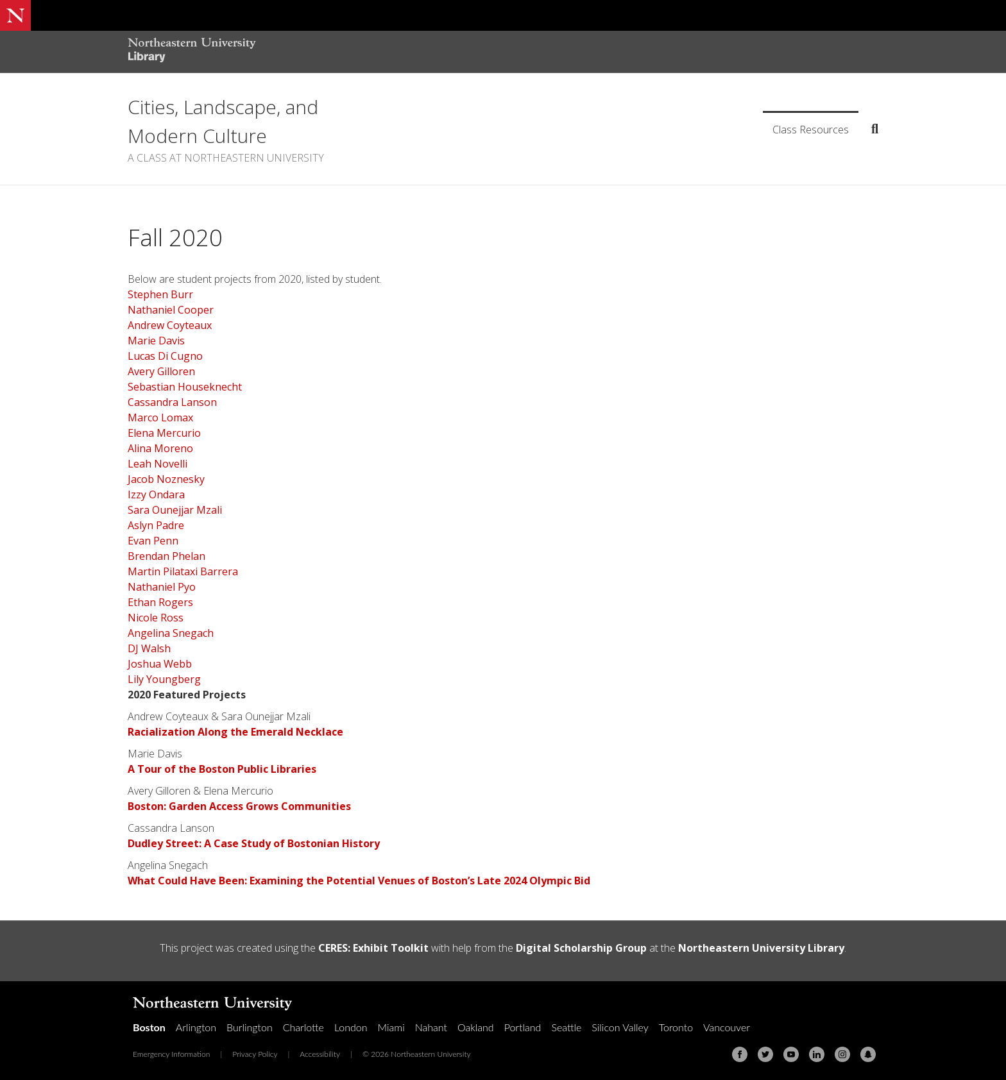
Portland (522, 1027)
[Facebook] (739, 1054)
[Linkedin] (816, 1054)
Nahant (431, 1027)
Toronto (676, 1027)
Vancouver (726, 1027)
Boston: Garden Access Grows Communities (239, 806)
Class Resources (810, 129)
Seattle (566, 1027)
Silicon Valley (620, 1027)
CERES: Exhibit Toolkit (373, 948)
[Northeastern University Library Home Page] (192, 51)
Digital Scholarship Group (581, 948)
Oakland (475, 1027)
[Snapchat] (868, 1054)
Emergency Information (171, 1054)
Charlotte (303, 1027)
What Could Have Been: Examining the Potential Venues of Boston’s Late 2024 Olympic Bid (359, 880)
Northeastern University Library (761, 948)
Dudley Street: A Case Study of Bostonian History (254, 843)
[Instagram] (842, 1054)
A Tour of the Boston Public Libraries (222, 769)
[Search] (870, 129)
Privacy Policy (254, 1054)
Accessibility (320, 1054)
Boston (149, 1027)
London (351, 1027)
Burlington (249, 1027)
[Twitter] (765, 1054)
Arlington (196, 1027)
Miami (391, 1027)
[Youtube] (791, 1054)
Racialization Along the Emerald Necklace (235, 732)
